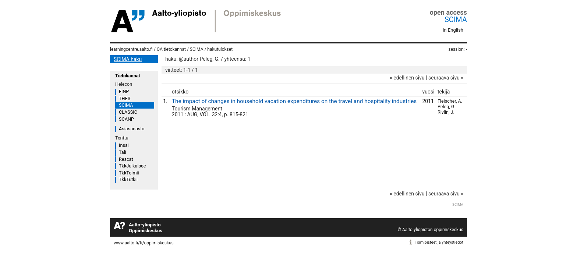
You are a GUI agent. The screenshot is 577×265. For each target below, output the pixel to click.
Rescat (126, 159)
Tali (122, 152)
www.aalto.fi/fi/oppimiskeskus (144, 242)
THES (124, 98)
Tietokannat (127, 75)
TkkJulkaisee (132, 166)
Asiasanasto (131, 128)
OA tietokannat (171, 49)
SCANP (126, 119)
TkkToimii (129, 173)
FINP (124, 91)
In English (453, 30)
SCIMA (456, 19)
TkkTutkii (128, 179)
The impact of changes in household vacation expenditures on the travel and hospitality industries (294, 101)
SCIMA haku (128, 59)
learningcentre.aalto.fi (131, 49)
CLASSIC (128, 112)
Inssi (123, 145)
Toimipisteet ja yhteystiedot (439, 242)
